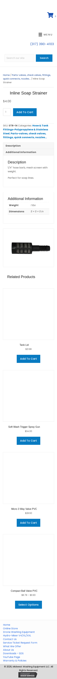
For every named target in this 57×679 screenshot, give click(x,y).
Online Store (10, 628)
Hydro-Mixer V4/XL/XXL (17, 635)
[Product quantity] (7, 112)
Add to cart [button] (28, 359)
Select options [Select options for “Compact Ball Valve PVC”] (28, 605)
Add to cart (24, 112)
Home (6, 75)
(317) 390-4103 (42, 44)
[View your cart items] (52, 15)
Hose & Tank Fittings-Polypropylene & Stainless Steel (25, 129)
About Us (8, 650)
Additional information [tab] (21, 152)
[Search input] (19, 58)
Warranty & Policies (14, 660)
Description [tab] (13, 146)
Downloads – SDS (13, 653)
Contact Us (10, 639)
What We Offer (12, 646)
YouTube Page (11, 657)
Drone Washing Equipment (19, 632)
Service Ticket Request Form (20, 642)
